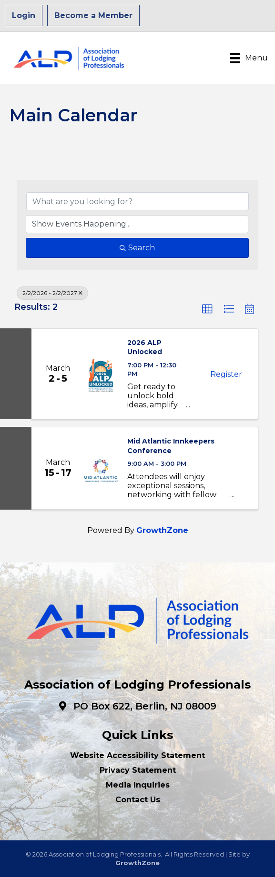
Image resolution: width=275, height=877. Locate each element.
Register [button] (226, 374)
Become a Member (93, 15)
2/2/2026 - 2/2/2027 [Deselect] (52, 292)
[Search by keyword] (137, 201)
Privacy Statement (138, 770)
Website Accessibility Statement (137, 755)
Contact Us (137, 799)
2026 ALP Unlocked (144, 347)
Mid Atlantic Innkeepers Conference (170, 446)
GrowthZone (162, 530)
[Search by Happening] (137, 224)
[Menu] (249, 58)
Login (23, 15)
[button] (207, 309)
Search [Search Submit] (137, 247)
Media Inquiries (138, 784)
